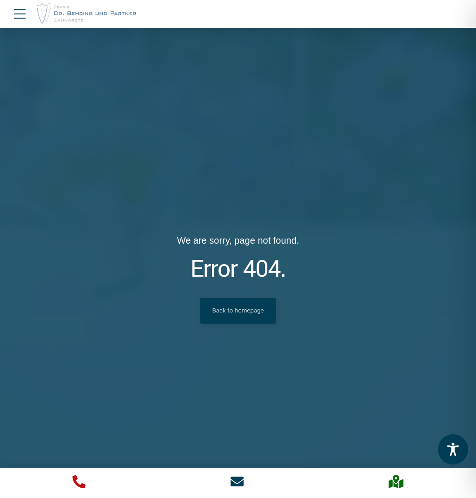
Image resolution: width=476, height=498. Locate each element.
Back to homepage (238, 310)
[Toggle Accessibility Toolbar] (453, 449)
